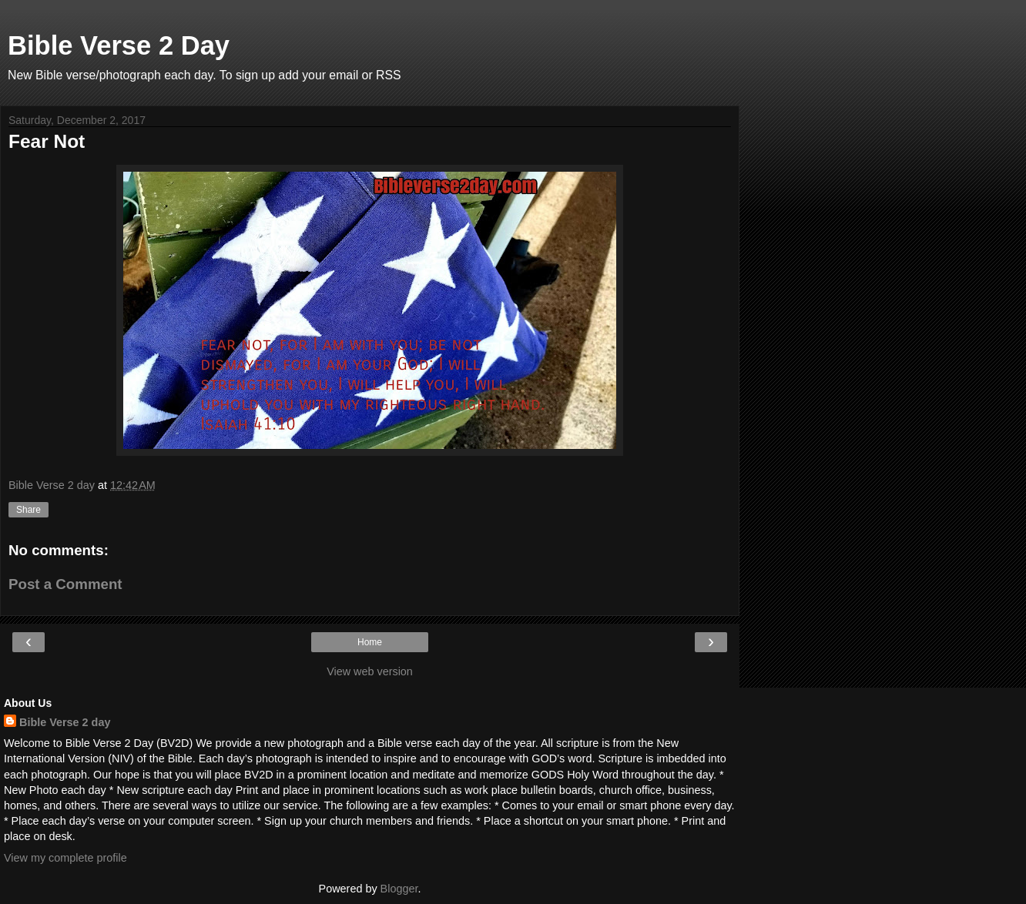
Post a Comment (65, 584)
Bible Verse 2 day (64, 722)
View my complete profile (65, 858)
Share (28, 509)
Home (369, 642)
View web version (370, 671)
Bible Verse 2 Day (119, 45)
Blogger (399, 888)
